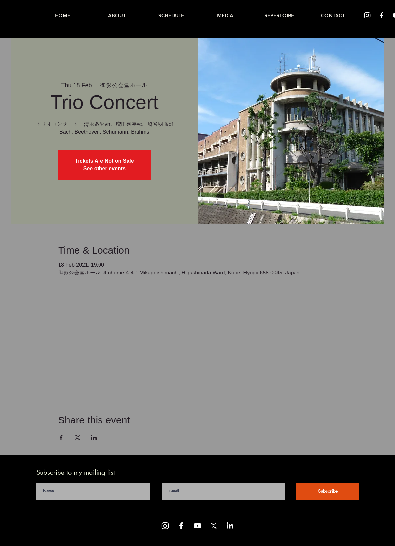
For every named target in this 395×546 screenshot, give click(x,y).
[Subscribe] (327, 491)
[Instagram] (367, 15)
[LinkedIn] (230, 526)
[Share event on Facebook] (61, 437)
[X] (214, 526)
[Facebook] (381, 15)
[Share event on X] (77, 437)
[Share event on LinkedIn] (94, 437)
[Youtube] (197, 526)
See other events (104, 168)
